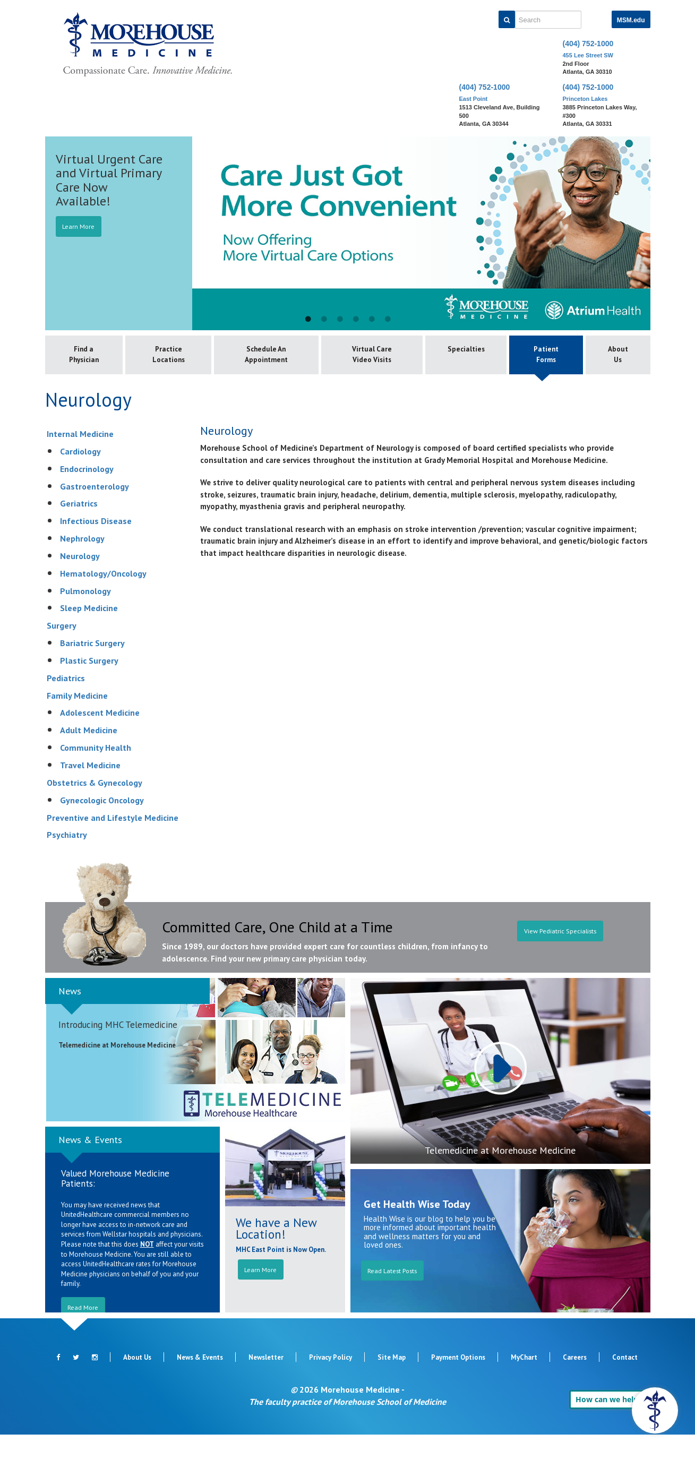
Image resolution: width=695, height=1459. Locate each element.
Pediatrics (66, 702)
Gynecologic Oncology (102, 824)
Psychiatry (67, 859)
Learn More (83, 226)
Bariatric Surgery (92, 668)
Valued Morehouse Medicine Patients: (115, 1203)
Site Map (391, 1381)
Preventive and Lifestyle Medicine (112, 842)
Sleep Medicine (89, 633)
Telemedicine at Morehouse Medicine (500, 1175)
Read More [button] (87, 1332)
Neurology (80, 580)
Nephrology (82, 562)
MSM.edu (631, 20)
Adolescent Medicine (100, 737)
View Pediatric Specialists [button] (560, 962)
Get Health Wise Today (417, 1228)
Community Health (95, 772)
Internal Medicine (80, 458)
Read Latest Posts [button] (398, 1295)
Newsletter (266, 1381)
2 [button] (324, 319)
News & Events (90, 1164)
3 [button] (339, 319)
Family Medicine (77, 720)
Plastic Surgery (89, 685)
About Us (614, 357)
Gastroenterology (94, 510)
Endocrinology (87, 493)
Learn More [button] (263, 1294)
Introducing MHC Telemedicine (117, 1049)
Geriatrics (79, 528)
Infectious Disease (96, 545)
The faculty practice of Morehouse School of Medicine (347, 1426)
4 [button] (355, 319)
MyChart (524, 1381)
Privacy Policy (330, 1381)
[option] (347, 233)
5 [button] (371, 319)
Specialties (451, 351)
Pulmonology (85, 615)
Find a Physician (87, 357)
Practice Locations (174, 357)
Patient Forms (537, 357)
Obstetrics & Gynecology (94, 807)
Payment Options (458, 1381)
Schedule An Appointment (267, 357)
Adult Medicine (88, 755)
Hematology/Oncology (103, 598)
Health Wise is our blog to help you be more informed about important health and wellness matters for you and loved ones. (430, 1256)
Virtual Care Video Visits (361, 367)
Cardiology (80, 475)
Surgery (61, 650)
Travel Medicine (90, 789)
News (69, 1015)
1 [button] (308, 319)
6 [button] (387, 319)
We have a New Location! (276, 1252)
